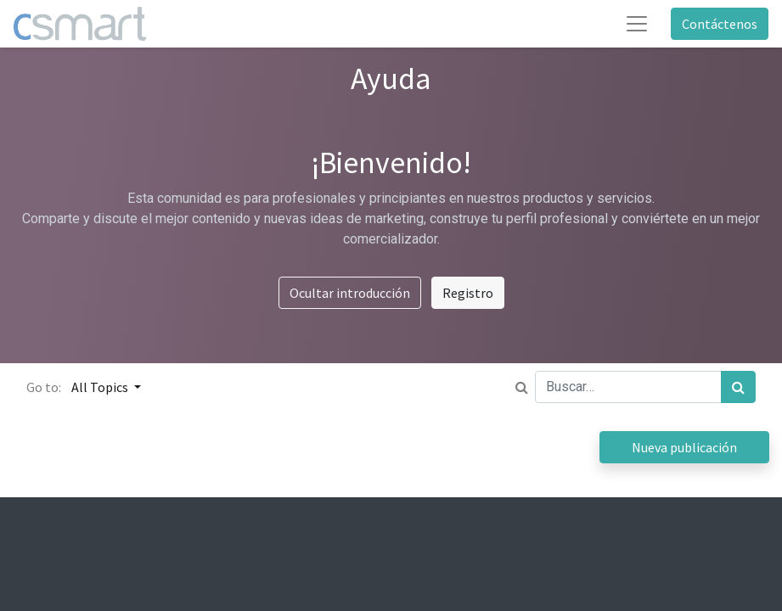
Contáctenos (719, 23)
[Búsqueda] (738, 387)
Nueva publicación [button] (684, 447)
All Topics (101, 386)
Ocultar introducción (350, 292)
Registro (467, 292)
